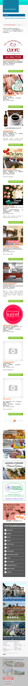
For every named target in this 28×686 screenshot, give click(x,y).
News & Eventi (11, 568)
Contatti (9, 572)
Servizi (9, 540)
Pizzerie (9, 533)
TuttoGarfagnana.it (10, 25)
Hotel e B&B (10, 544)
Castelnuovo (8, 675)
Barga (19, 667)
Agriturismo (10, 551)
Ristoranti (10, 530)
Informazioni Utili (12, 565)
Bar (8, 547)
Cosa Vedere (10, 561)
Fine (13, 422)
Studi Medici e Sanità (12, 554)
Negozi (9, 537)
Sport (8, 558)
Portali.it (8, 683)
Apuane (19, 675)
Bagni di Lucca (8, 667)
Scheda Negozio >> (15, 71)
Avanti (21, 420)
